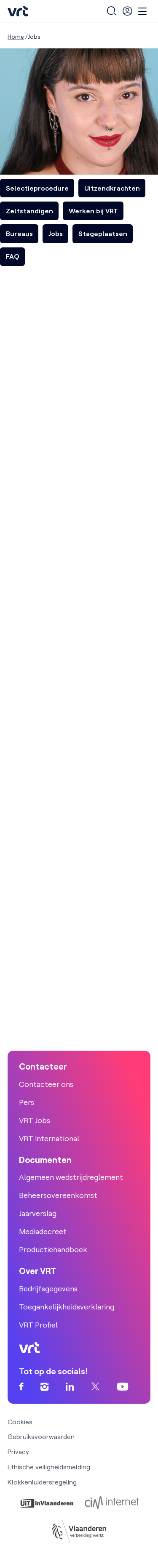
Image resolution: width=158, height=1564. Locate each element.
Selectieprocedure (37, 188)
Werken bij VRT (93, 211)
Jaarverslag (37, 1213)
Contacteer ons (46, 1084)
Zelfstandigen (29, 211)
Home (16, 36)
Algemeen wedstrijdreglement (71, 1177)
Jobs (55, 233)
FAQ (12, 256)
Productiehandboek (53, 1249)
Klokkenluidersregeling (42, 1482)
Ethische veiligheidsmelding (49, 1467)
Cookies (20, 1422)
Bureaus (19, 233)
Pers (26, 1102)
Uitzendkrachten (112, 188)
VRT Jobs (34, 1120)
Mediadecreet (43, 1231)
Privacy (18, 1451)
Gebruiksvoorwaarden (41, 1436)
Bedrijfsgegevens (48, 1288)
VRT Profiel (38, 1325)
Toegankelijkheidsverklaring (66, 1307)
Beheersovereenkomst (58, 1195)
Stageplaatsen (102, 233)
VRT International (49, 1138)
